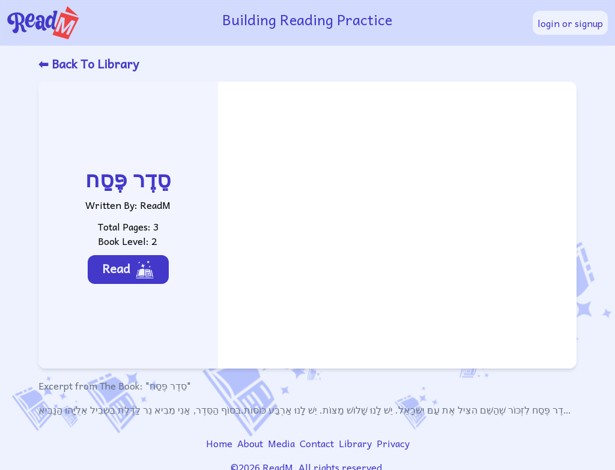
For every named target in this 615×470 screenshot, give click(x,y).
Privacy (393, 443)
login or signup (570, 23)
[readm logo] (107, 23)
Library (355, 443)
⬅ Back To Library (88, 63)
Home (219, 443)
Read (128, 269)
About (250, 443)
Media (281, 443)
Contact (317, 443)
